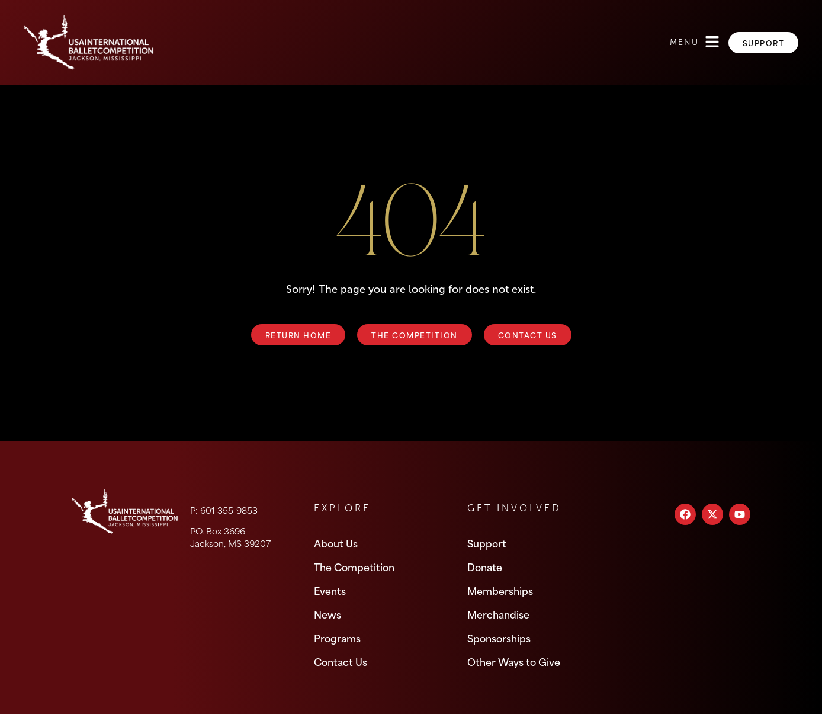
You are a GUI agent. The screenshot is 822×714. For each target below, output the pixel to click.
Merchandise (498, 614)
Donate (484, 566)
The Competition (354, 566)
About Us (336, 543)
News (327, 614)
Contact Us (340, 661)
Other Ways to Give (513, 661)
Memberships (500, 590)
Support (486, 543)
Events (330, 590)
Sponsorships (499, 637)
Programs (337, 637)
